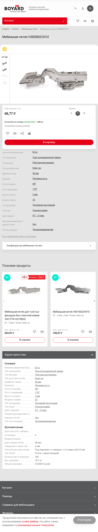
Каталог (9, 21)
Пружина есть (40, 179)
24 (34, 200)
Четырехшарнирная (43, 230)
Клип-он (37, 168)
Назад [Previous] (3, 301)
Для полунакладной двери (47, 158)
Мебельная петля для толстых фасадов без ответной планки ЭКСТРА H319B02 (22, 315)
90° (34, 184)
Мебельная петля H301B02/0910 (71, 312)
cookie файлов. (30, 522)
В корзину (49, 142)
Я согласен (84, 520)
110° (35, 189)
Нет (35, 225)
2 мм (35, 195)
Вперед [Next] (94, 301)
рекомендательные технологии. (36, 525)
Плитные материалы (43, 163)
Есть (35, 152)
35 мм (36, 174)
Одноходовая (40, 211)
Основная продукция (44, 205)
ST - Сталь (38, 216)
